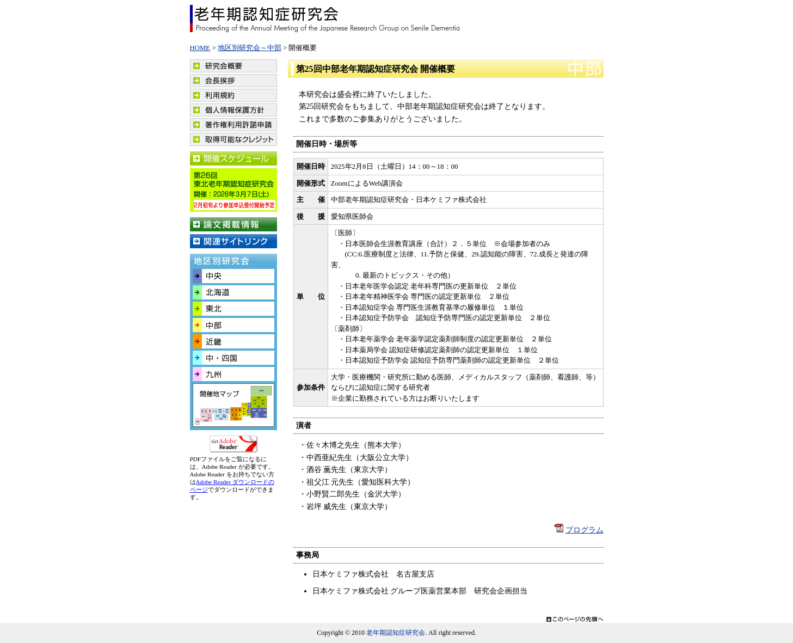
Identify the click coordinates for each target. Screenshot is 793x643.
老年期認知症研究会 (325, 18)
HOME (200, 48)
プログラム (584, 530)
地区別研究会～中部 (249, 48)
